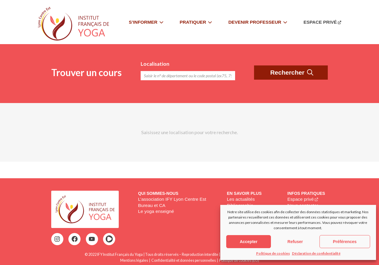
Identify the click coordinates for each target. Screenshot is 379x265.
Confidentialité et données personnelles (183, 260)
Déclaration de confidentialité (316, 253)
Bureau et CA (151, 205)
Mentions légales (134, 260)
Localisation (155, 64)
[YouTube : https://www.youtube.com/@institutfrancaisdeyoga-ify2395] (92, 239)
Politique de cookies (273, 253)
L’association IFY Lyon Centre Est (172, 199)
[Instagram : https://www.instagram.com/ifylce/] (57, 239)
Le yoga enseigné (156, 211)
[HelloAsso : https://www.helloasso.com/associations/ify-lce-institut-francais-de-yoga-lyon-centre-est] (109, 239)
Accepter (249, 241)
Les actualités (241, 199)
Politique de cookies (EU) (239, 260)
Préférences (344, 241)
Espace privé (301, 199)
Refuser (295, 241)
